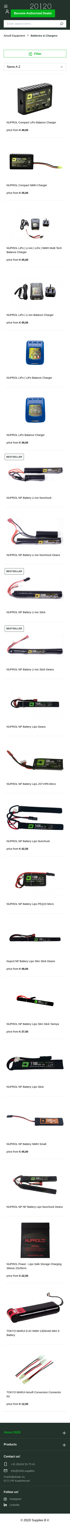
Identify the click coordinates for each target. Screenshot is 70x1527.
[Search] (61, 24)
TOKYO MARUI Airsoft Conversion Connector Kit (34, 1394)
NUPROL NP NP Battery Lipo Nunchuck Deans (35, 1206)
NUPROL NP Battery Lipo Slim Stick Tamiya (33, 1024)
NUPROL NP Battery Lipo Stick (25, 1086)
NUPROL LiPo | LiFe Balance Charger (29, 377)
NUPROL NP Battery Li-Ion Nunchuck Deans (33, 555)
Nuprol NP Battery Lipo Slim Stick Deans (31, 961)
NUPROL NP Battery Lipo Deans (26, 726)
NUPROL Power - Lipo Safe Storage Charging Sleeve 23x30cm (34, 1266)
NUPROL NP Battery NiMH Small (26, 1144)
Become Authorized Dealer (33, 13)
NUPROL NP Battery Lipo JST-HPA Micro (31, 783)
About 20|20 (12, 1432)
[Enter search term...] (30, 24)
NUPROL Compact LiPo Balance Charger (31, 122)
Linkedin (12, 1504)
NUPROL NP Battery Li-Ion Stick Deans (30, 669)
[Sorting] (35, 67)
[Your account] (7, 11)
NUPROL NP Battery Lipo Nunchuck (28, 841)
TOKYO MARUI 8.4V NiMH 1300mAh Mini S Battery (33, 1333)
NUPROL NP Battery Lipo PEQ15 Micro (30, 903)
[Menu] (6, 6)
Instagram (12, 1499)
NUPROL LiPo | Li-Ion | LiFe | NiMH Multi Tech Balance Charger (34, 250)
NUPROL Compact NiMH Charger (27, 185)
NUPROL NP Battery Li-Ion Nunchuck (29, 497)
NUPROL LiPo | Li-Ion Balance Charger (30, 314)
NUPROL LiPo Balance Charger (26, 434)
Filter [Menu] (35, 53)
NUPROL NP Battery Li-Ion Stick (26, 612)
